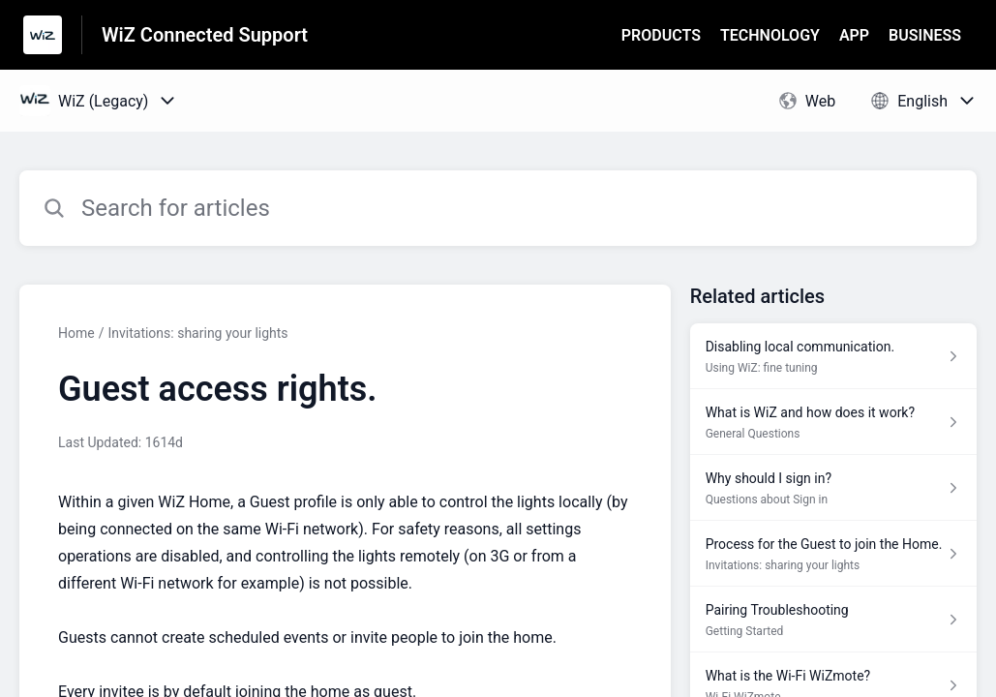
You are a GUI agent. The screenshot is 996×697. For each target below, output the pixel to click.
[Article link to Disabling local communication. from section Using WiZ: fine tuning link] (833, 356)
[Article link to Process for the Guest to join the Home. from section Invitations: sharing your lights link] (833, 554)
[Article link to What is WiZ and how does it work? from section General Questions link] (833, 422)
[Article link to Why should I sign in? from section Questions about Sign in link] (833, 488)
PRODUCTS (661, 35)
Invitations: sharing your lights (197, 333)
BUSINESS (925, 35)
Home (76, 333)
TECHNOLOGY (770, 35)
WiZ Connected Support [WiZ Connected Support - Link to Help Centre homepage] (205, 34)
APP (854, 35)
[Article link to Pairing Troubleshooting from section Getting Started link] (833, 619)
